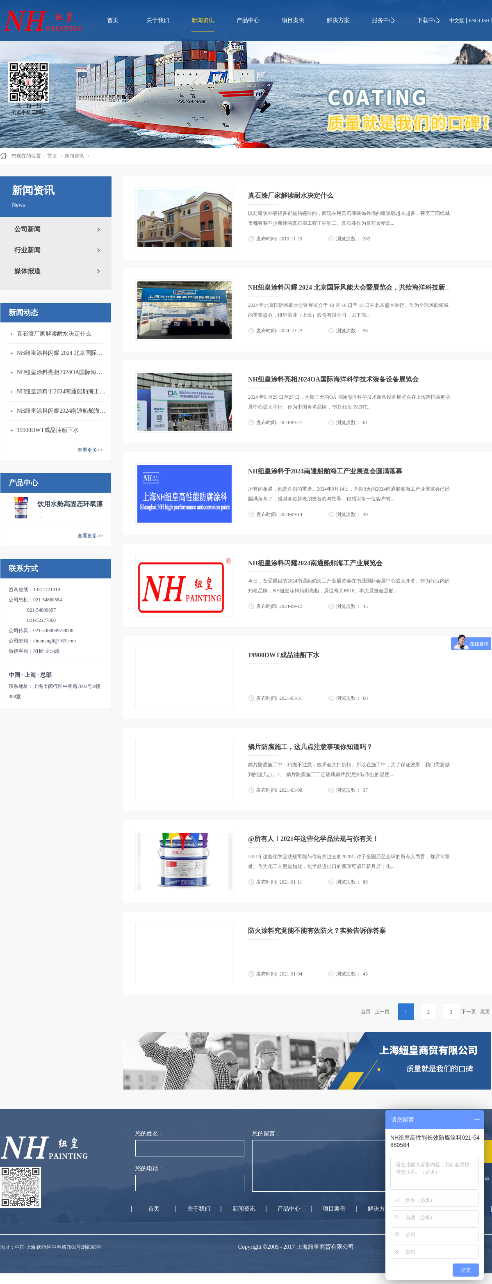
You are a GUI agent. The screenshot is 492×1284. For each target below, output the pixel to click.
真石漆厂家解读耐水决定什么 (54, 334)
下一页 (468, 1011)
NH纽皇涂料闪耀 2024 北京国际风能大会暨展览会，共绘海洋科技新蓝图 (62, 353)
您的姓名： (149, 1134)
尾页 (485, 1011)
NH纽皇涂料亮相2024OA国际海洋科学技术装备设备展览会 (62, 372)
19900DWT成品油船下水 (48, 430)
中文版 (456, 20)
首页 (112, 20)
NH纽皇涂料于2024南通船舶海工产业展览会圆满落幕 (62, 391)
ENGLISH (479, 20)
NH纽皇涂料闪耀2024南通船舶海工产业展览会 (62, 411)
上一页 (382, 1011)
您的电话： (149, 1168)
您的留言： (266, 1134)
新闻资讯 (74, 156)
